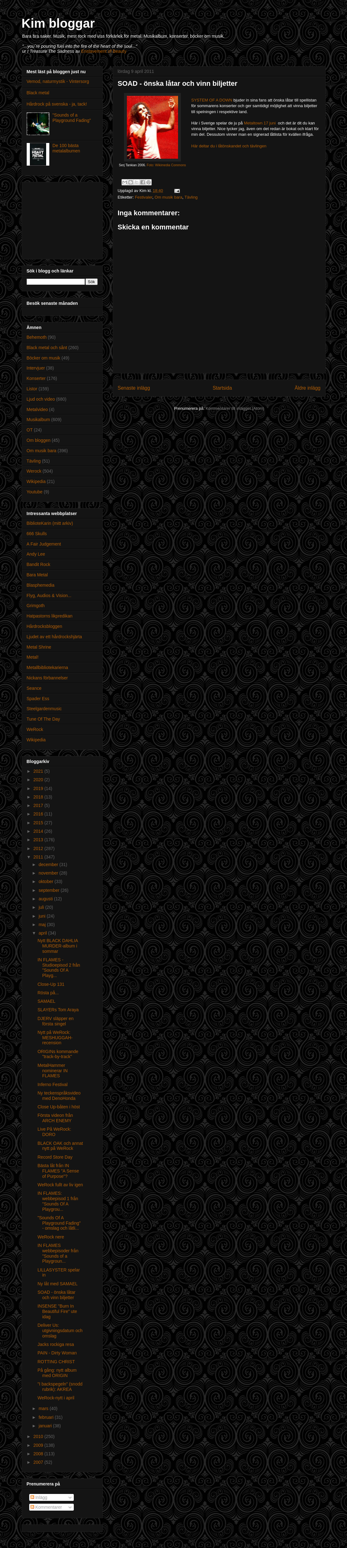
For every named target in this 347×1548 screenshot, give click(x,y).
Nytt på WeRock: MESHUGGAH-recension (54, 1038)
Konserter (36, 378)
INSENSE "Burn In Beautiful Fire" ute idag (57, 1311)
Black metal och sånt (47, 347)
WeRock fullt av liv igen (60, 1184)
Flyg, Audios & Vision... (49, 595)
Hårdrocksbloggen (44, 626)
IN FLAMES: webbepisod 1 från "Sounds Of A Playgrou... (57, 1201)
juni (43, 916)
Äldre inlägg (307, 388)
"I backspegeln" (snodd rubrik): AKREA (59, 1386)
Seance (34, 688)
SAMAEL (46, 1001)
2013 (38, 839)
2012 (38, 848)
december (49, 864)
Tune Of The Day (43, 719)
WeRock (35, 729)
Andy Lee (36, 554)
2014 (38, 831)
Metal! (33, 657)
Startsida (222, 388)
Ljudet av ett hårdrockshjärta (54, 636)
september (50, 890)
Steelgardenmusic (44, 708)
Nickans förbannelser (47, 677)
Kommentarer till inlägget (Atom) (235, 408)
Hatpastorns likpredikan (50, 615)
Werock (34, 471)
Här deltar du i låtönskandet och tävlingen (228, 146)
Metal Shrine (39, 647)
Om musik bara (168, 197)
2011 (38, 856)
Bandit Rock (38, 564)
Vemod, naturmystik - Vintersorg (58, 81)
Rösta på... (48, 992)
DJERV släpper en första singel (55, 1021)
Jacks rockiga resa (55, 1344)
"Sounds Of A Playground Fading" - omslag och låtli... (59, 1223)
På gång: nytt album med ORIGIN (57, 1373)
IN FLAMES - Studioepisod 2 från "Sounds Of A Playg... (58, 967)
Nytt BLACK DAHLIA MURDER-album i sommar (57, 946)
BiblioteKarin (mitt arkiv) (50, 523)
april (43, 933)
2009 (38, 1445)
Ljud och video (41, 399)
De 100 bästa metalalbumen (66, 148)
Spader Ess (38, 698)
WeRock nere (50, 1236)
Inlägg (38, 1497)
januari (46, 1425)
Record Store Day (54, 1157)
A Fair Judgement (44, 543)
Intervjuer (36, 368)
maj (43, 924)
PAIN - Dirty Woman (57, 1352)
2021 (38, 771)
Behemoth (37, 337)
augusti (46, 898)
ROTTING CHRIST (56, 1361)
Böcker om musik (43, 357)
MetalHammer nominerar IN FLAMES (52, 1071)
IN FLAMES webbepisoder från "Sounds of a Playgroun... (57, 1253)
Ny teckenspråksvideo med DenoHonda (58, 1095)
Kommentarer (46, 1507)
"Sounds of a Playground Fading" (71, 118)
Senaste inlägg (134, 388)
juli (42, 907)
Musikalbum (38, 419)
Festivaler (143, 197)
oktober (47, 881)
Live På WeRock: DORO (54, 1132)
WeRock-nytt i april (55, 1397)
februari (47, 1417)
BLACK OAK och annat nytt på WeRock (60, 1146)
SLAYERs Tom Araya (58, 1009)
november (49, 873)
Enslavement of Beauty (104, 51)
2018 (38, 796)
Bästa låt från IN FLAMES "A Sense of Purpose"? (58, 1171)
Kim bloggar (58, 23)
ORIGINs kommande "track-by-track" (57, 1054)
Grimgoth (36, 605)
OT (30, 429)
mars (44, 1408)
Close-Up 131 (50, 984)
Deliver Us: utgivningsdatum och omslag (59, 1330)
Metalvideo (37, 409)
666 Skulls (37, 533)
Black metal (38, 92)
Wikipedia (36, 481)
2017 (38, 805)
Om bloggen (39, 440)
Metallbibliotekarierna (47, 667)
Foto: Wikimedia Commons (166, 165)
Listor (32, 388)
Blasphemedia (41, 585)
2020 (38, 779)
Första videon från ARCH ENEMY (55, 1118)
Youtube (35, 491)
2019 (38, 788)
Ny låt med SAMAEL (57, 1283)
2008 (38, 1453)
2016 (38, 813)
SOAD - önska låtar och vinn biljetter (56, 1295)
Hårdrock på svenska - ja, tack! (57, 104)
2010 (38, 1436)
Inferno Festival (52, 1084)
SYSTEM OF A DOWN (211, 100)
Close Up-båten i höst (58, 1106)
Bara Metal (37, 574)
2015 (38, 822)
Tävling (191, 197)
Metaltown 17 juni (260, 123)
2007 (38, 1462)
